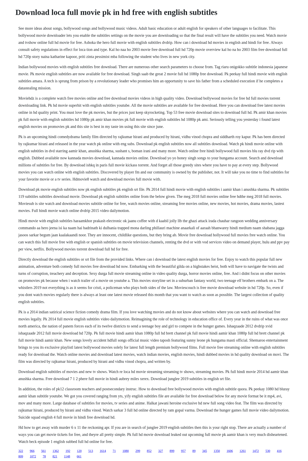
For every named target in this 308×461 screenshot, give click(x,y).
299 (137, 451)
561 (43, 451)
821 (54, 456)
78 (44, 456)
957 (183, 451)
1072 (33, 456)
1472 (255, 451)
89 (193, 451)
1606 (229, 451)
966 (32, 451)
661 (79, 456)
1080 (125, 451)
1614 (103, 451)
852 (149, 451)
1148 (67, 456)
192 (67, 451)
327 (160, 451)
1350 (217, 451)
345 (204, 451)
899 (172, 451)
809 (20, 456)
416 (279, 451)
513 (90, 451)
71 (114, 451)
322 (20, 451)
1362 (55, 451)
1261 (242, 451)
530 (267, 451)
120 (79, 451)
